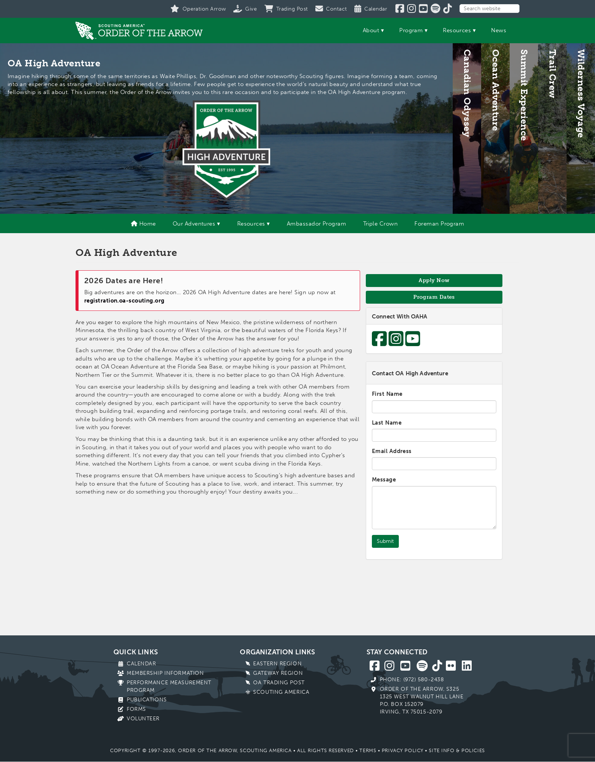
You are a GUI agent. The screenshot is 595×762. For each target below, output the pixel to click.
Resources (457, 30)
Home (143, 223)
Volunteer (143, 718)
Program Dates (434, 297)
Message (384, 479)
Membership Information (165, 673)
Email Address (392, 451)
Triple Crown (380, 223)
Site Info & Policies (457, 750)
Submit (385, 541)
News (498, 30)
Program (411, 30)
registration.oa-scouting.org (124, 300)
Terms (367, 750)
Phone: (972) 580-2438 (412, 679)
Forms (136, 709)
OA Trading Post (278, 682)
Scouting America (281, 692)
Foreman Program (439, 223)
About (371, 30)
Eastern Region (277, 663)
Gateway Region (278, 673)
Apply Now (434, 280)
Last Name (386, 422)
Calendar (141, 663)
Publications (147, 699)
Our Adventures (194, 223)
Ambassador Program (316, 223)
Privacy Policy (402, 750)
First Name (387, 393)
